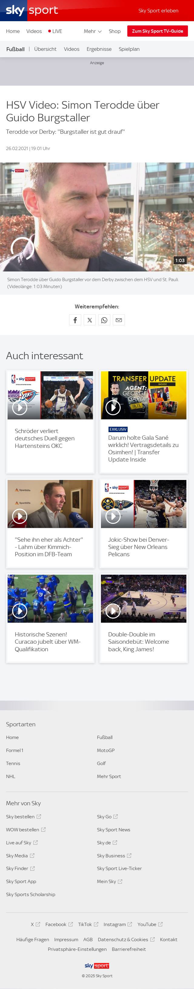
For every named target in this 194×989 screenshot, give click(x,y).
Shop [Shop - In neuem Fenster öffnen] (115, 31)
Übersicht (45, 49)
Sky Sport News (113, 830)
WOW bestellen (25, 831)
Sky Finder (19, 869)
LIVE (57, 31)
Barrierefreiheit (129, 949)
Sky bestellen (22, 818)
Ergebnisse (99, 49)
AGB (88, 939)
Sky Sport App (21, 881)
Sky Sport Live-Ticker (119, 868)
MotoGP (106, 750)
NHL (10, 776)
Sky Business (113, 857)
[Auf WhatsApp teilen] (104, 319)
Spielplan (129, 49)
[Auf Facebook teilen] (75, 319)
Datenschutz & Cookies (125, 941)
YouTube (149, 925)
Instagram (117, 925)
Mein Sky (109, 882)
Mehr (93, 31)
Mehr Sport (109, 776)
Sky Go (106, 818)
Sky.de (106, 844)
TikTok (87, 925)
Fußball (15, 49)
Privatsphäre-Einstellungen (77, 949)
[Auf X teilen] (90, 319)
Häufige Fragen (32, 939)
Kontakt (169, 939)
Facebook (58, 925)
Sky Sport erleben (159, 11)
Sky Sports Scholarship (30, 894)
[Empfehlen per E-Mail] (119, 319)
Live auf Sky (21, 844)
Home (13, 31)
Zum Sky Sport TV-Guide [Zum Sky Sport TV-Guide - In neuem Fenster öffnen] (157, 31)
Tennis (13, 763)
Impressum (66, 939)
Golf (101, 763)
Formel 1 (14, 750)
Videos (34, 31)
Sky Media (19, 857)
